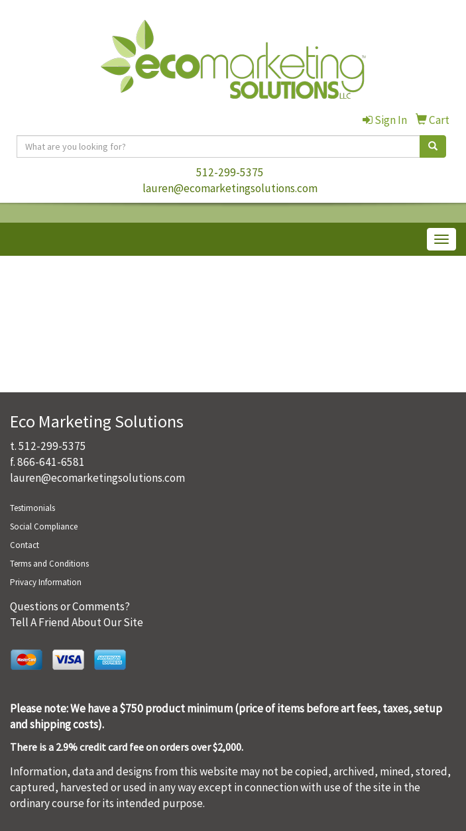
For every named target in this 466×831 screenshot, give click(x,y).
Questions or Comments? (70, 606)
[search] (433, 146)
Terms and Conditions (49, 563)
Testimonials (32, 508)
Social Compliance (44, 526)
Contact (24, 545)
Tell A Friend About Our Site (76, 622)
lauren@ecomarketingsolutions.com (230, 188)
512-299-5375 (230, 172)
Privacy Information (46, 582)
